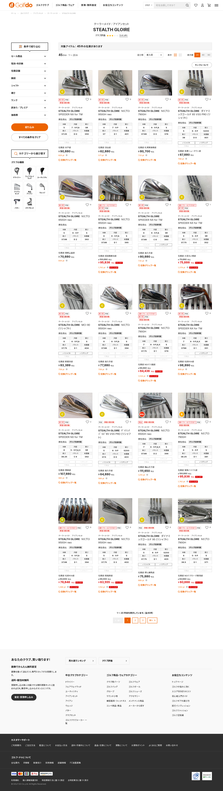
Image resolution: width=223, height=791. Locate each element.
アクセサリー (134, 696)
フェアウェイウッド (73, 687)
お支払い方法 (61, 745)
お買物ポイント (138, 745)
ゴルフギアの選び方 (181, 701)
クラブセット (70, 715)
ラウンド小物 (112, 696)
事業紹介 (37, 763)
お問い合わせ (172, 745)
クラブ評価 (107, 660)
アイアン (69, 701)
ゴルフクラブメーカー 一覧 (76, 722)
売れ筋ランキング (77, 660)
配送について (45, 745)
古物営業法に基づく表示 (78, 780)
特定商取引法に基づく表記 (53, 780)
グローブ (110, 691)
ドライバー (70, 682)
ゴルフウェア (134, 682)
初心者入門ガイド (180, 696)
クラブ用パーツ (113, 682)
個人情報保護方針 (30, 780)
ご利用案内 (16, 745)
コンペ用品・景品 (114, 706)
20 (197, 55)
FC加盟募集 (75, 763)
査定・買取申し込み (23, 697)
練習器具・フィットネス (116, 701)
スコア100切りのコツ (181, 691)
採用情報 (49, 763)
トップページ (177, 682)
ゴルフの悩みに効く (180, 687)
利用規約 (15, 780)
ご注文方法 (30, 745)
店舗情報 (62, 763)
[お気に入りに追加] (88, 99)
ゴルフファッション (180, 710)
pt (61, 155)
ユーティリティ (71, 691)
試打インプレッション (181, 706)
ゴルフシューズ (135, 691)
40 (203, 55)
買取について (122, 745)
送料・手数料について (80, 745)
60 (209, 55)
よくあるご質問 (155, 745)
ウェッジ (69, 706)
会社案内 (15, 763)
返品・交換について (103, 745)
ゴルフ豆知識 (178, 715)
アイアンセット (71, 696)
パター (68, 710)
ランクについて (201, 65)
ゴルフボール (134, 687)
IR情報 (26, 763)
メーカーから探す (136, 706)
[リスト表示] (180, 55)
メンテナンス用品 (136, 701)
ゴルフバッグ (112, 687)
